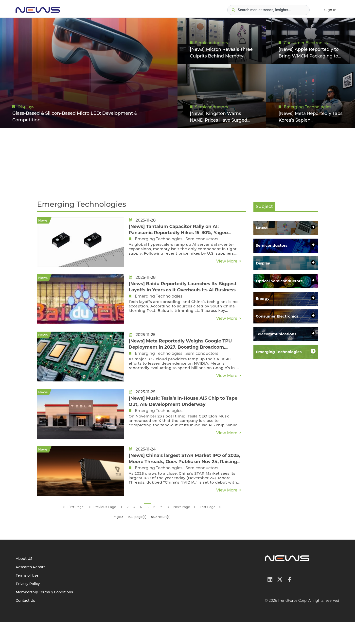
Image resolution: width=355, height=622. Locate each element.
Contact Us (25, 600)
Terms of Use (27, 575)
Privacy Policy (28, 584)
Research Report (30, 567)
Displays (26, 106)
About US (24, 558)
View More (226, 261)
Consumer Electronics (306, 42)
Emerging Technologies (307, 106)
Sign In (330, 10)
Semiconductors (211, 42)
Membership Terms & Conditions (44, 592)
